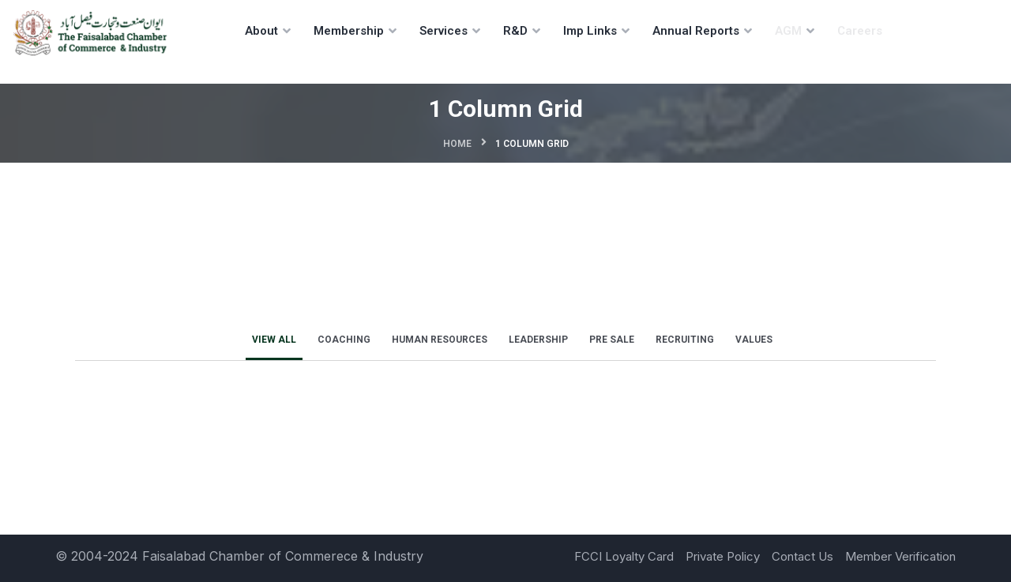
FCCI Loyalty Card (624, 556)
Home (457, 143)
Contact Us (802, 556)
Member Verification (900, 556)
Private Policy (723, 556)
